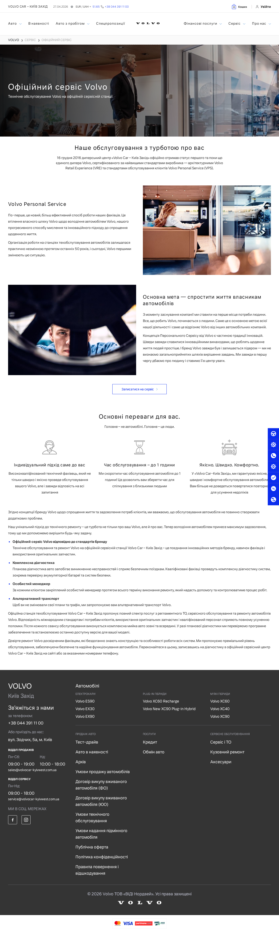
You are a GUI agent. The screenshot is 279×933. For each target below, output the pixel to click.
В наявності (38, 23)
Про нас (259, 23)
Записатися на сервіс (138, 389)
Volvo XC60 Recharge (161, 701)
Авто (13, 23)
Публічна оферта (91, 847)
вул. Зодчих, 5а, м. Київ (30, 739)
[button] (239, 6)
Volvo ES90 (85, 701)
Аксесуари (220, 761)
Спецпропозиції (110, 23)
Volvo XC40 (220, 709)
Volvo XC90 (220, 716)
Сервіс (234, 23)
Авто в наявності (91, 752)
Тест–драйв (86, 742)
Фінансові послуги (201, 23)
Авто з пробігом (70, 23)
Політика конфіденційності (101, 856)
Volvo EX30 (85, 709)
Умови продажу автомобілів (102, 771)
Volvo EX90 (85, 716)
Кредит (150, 742)
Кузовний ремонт (227, 752)
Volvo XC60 (220, 701)
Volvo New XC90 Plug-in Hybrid (169, 709)
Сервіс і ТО (220, 742)
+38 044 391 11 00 (25, 723)
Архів (80, 761)
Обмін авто (153, 752)
